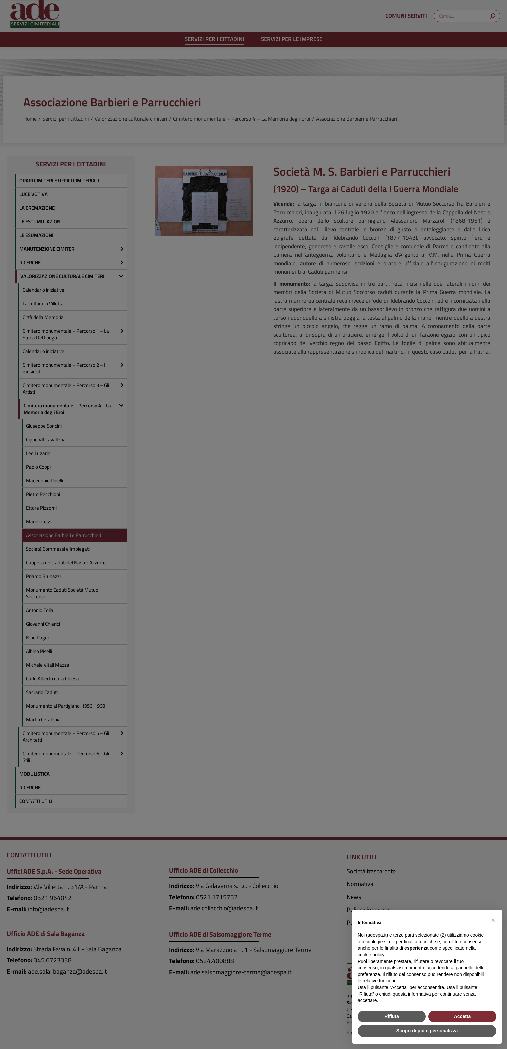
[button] (493, 920)
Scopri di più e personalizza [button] (427, 1030)
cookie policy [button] (371, 954)
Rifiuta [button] (391, 1016)
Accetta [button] (462, 1016)
